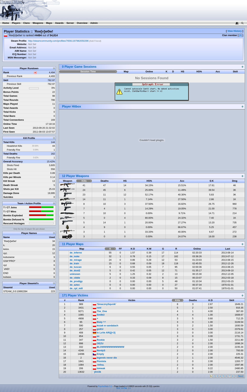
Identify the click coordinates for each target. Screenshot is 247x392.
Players (16, 23)
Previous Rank (14, 76)
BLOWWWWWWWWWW (108, 347)
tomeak (99, 368)
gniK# (98, 329)
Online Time (10, 124)
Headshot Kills (14, 145)
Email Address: (18, 47)
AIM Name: (21, 50)
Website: (22, 44)
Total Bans (9, 116)
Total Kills (9, 142)
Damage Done (11, 193)
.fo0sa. (98, 364)
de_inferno (76, 252)
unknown (75, 274)
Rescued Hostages (14, 223)
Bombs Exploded (13, 215)
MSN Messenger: (17, 57)
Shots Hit (12, 169)
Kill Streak (9, 181)
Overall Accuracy (13, 161)
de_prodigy (76, 281)
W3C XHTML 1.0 (123, 388)
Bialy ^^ (99, 322)
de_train (74, 263)
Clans (26, 23)
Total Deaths (10, 153)
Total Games (10, 95)
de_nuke (74, 256)
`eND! (6, 269)
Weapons (38, 23)
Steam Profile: (19, 40)
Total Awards (10, 108)
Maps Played (10, 103)
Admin (94, 23)
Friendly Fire (13, 149)
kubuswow (9, 257)
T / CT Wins (9, 211)
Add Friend (95, 41)
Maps (49, 23)
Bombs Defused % (13, 219)
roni (97, 307)
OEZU (98, 343)
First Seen (9, 131)
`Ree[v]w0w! (9, 241)
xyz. (5, 253)
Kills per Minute (12, 177)
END (5, 273)
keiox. (6, 249)
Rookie (99, 339)
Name (6, 237)
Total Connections (13, 119)
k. (4, 245)
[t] (240, 35)
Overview (82, 23)
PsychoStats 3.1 (105, 386)
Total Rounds (10, 100)
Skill (5, 80)
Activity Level (11, 87)
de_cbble (75, 277)
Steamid (8, 287)
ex (96, 336)
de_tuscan (75, 267)
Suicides (8, 197)
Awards (59, 23)
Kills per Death (11, 173)
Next (240, 376)
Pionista (99, 361)
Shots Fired (13, 165)
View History (234, 31)
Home (5, 23)
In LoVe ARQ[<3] (104, 332)
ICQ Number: (19, 54)
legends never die (105, 357)
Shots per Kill (11, 189)
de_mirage (76, 259)
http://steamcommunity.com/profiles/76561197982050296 (58, 40)
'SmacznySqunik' (104, 304)
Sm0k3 (99, 314)
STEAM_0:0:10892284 (15, 291)
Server (70, 23)
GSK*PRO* (9, 261)
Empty (98, 354)
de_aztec (75, 284)
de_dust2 (75, 270)
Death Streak (10, 185)
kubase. (7, 277)
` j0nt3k (97, 371)
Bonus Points (11, 92)
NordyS (99, 350)
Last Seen (9, 127)
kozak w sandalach (105, 325)
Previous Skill (14, 84)
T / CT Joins (10, 207)
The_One (100, 311)
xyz (5, 265)
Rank (6, 72)
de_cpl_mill (76, 288)
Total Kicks (9, 111)
